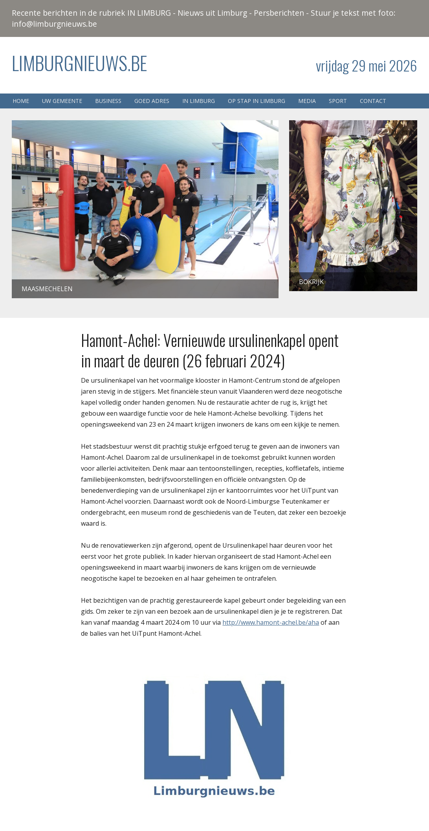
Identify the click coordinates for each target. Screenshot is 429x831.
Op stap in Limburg (256, 101)
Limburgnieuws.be (79, 63)
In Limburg (198, 101)
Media (307, 101)
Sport (338, 101)
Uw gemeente (62, 101)
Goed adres (151, 101)
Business (108, 101)
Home (21, 101)
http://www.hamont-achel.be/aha (270, 622)
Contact (373, 101)
